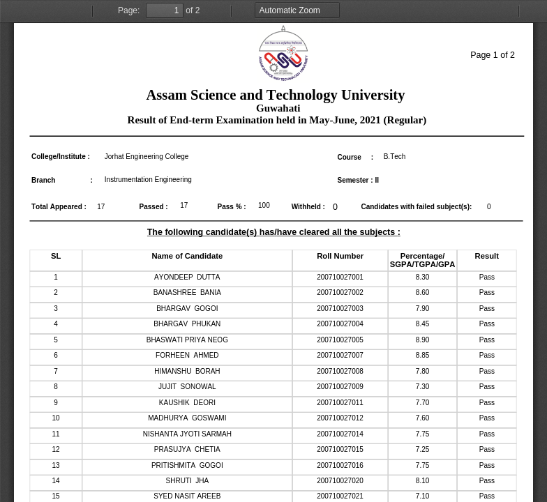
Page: (129, 10)
